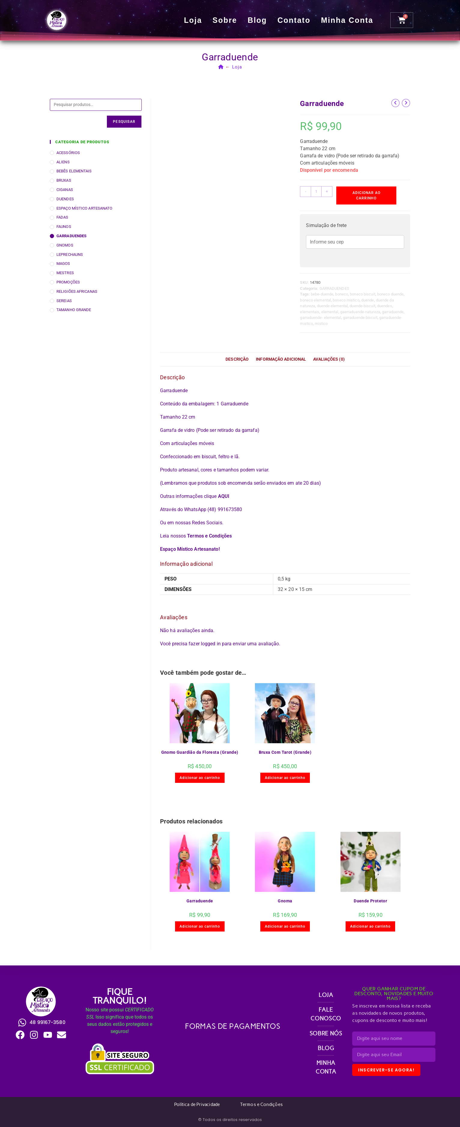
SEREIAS (64, 300)
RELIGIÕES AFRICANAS (76, 291)
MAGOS (63, 263)
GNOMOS (64, 245)
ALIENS (63, 162)
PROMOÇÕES (68, 282)
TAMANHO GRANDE (73, 310)
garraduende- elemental (320, 317)
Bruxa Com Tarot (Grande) (285, 752)
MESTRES (65, 273)
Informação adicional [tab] (281, 359)
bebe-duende (322, 294)
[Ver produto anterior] (395, 103)
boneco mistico (346, 300)
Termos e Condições (209, 536)
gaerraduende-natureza (360, 312)
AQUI (223, 496)
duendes (384, 306)
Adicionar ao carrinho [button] (200, 778)
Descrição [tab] (237, 359)
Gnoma (285, 900)
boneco (341, 294)
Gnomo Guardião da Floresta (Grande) (199, 752)
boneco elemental (315, 300)
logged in (211, 644)
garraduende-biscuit (360, 317)
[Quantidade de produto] (316, 191)
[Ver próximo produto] (406, 103)
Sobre (225, 20)
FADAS (62, 217)
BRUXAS (63, 180)
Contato (294, 20)
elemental (329, 312)
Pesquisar (124, 122)
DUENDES (65, 199)
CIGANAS (64, 189)
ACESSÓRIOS (68, 152)
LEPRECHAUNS (69, 254)
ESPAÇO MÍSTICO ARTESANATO (84, 208)
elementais (309, 312)
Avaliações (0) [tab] (328, 359)
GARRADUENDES (334, 288)
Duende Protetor (370, 900)
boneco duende (390, 294)
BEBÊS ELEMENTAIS (74, 171)
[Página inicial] (221, 67)
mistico (321, 323)
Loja (194, 20)
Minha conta (348, 20)
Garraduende (199, 900)
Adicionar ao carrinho (366, 195)
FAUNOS (63, 226)
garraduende (393, 312)
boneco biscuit (362, 294)
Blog (258, 20)
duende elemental (332, 306)
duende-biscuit (362, 306)
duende (367, 300)
